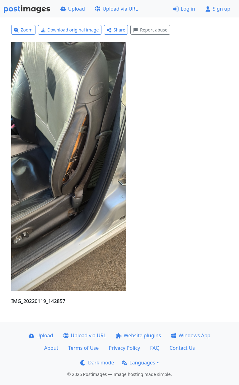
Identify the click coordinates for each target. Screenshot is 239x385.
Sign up (217, 8)
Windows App (190, 335)
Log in (184, 8)
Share (116, 30)
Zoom (23, 30)
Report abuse (150, 30)
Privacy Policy (124, 347)
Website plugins (138, 335)
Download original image (70, 30)
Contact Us (182, 347)
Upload (72, 8)
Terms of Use (83, 347)
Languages (138, 362)
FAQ (154, 347)
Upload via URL (116, 8)
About (51, 347)
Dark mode (97, 362)
